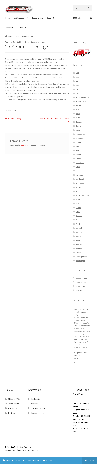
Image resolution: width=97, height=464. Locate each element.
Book (78, 114)
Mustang (79, 203)
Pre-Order (79, 224)
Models (78, 187)
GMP (77, 150)
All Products (19, 18)
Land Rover (80, 163)
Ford (77, 146)
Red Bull (79, 228)
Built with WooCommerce (29, 450)
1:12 (77, 73)
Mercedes (79, 175)
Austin (78, 105)
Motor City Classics (83, 195)
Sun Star (79, 248)
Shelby (78, 236)
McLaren (79, 171)
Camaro (79, 122)
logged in (24, 145)
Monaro (78, 191)
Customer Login (37, 413)
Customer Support (38, 408)
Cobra (78, 130)
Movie (78, 199)
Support (50, 18)
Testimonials (37, 18)
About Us (22, 27)
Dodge (78, 142)
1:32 (77, 85)
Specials (79, 244)
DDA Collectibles (82, 138)
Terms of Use (81, 282)
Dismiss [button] (91, 460)
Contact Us (9, 27)
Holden (78, 154)
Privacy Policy (81, 286)
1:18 (77, 77)
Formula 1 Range (15, 118)
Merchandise (80, 179)
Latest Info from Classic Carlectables (53, 120)
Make (78, 167)
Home (7, 18)
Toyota (78, 252)
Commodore (80, 134)
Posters (79, 220)
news (16, 36)
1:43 (77, 89)
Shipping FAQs (81, 278)
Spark (78, 240)
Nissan (78, 208)
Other (78, 212)
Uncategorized (81, 256)
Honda (78, 159)
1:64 (77, 93)
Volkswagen (80, 261)
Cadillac (79, 118)
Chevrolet (79, 126)
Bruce (27, 42)
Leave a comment (38, 42)
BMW (77, 110)
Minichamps (80, 183)
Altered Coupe (81, 101)
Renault (79, 232)
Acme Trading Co (82, 97)
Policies (79, 290)
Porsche (79, 216)
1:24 (77, 81)
